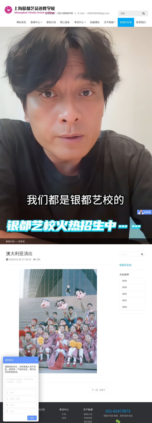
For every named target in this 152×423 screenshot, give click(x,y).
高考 (64, 418)
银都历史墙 (126, 22)
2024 (124, 281)
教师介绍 (88, 414)
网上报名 (65, 22)
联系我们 (141, 22)
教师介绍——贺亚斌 (15, 241)
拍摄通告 (95, 22)
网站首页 (21, 22)
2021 (124, 300)
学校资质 (88, 418)
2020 (124, 307)
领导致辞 (88, 421)
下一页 (99, 390)
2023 (124, 287)
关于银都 (109, 22)
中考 (64, 414)
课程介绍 (51, 22)
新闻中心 (35, 22)
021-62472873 (118, 411)
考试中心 (79, 22)
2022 (124, 294)
